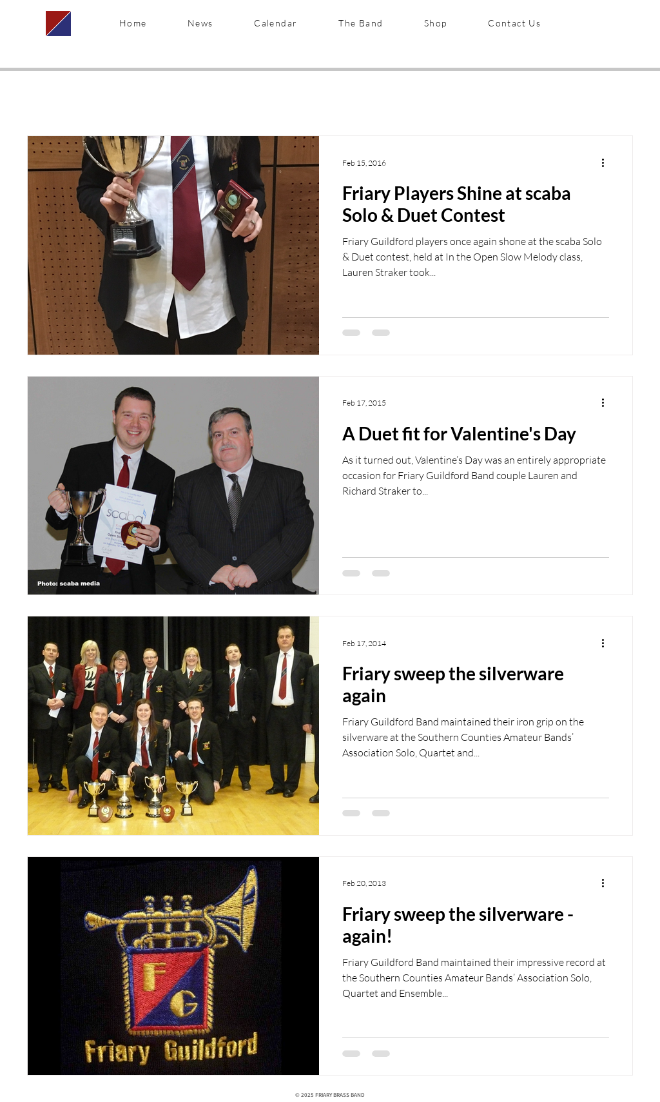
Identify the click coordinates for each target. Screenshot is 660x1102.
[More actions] (607, 162)
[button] (360, 23)
